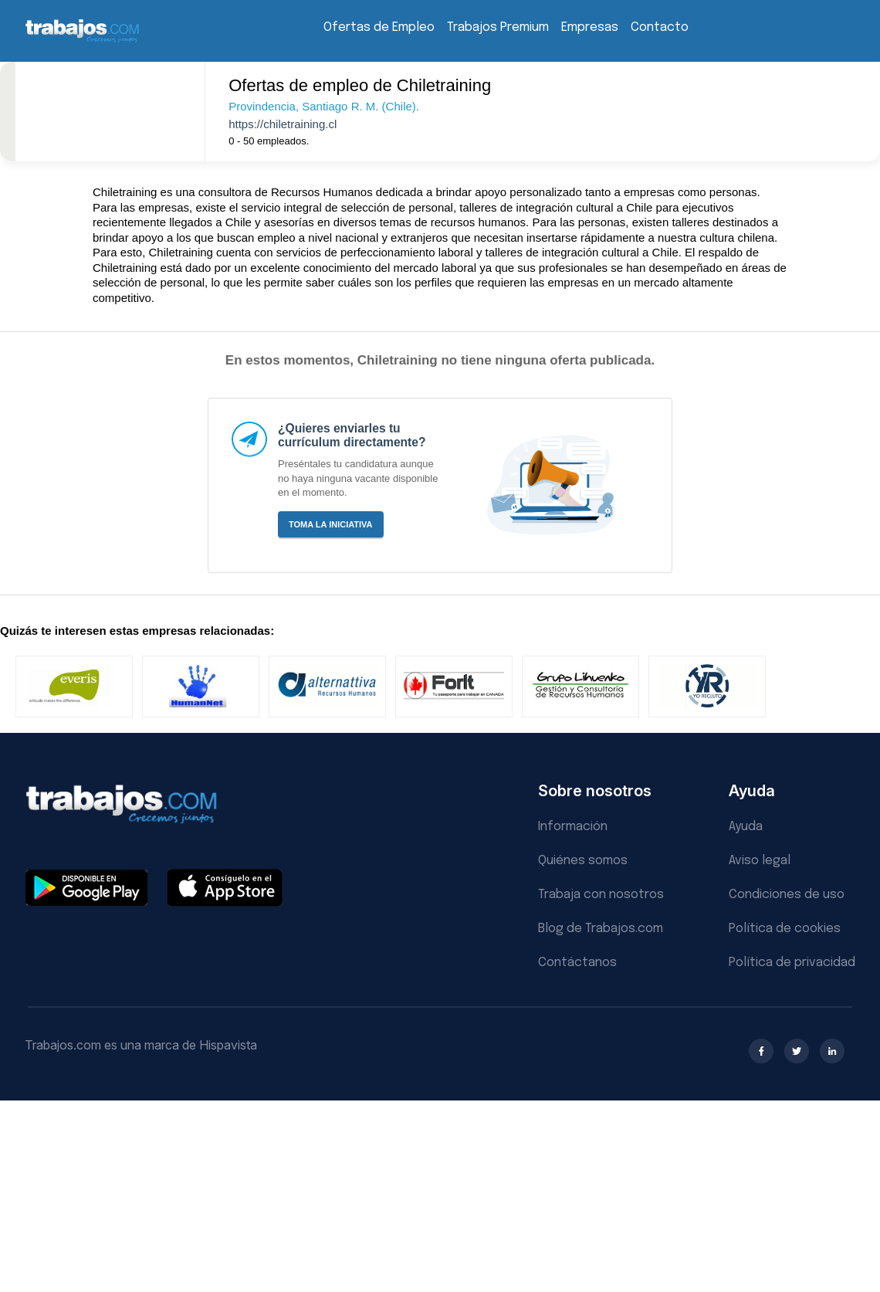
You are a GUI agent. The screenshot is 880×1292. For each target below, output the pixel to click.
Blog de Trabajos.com (600, 928)
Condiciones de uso (786, 894)
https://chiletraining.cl (282, 124)
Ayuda (746, 826)
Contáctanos (577, 962)
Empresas (589, 27)
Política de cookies (785, 928)
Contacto (660, 27)
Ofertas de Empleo (379, 27)
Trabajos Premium (498, 27)
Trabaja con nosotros (601, 894)
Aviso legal (759, 860)
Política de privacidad (792, 962)
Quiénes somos (583, 860)
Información (573, 826)
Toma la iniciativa (331, 524)
